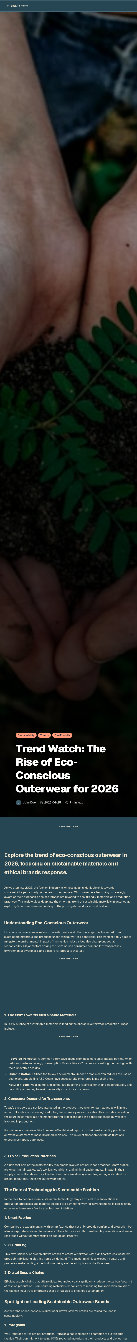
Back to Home (17, 5)
